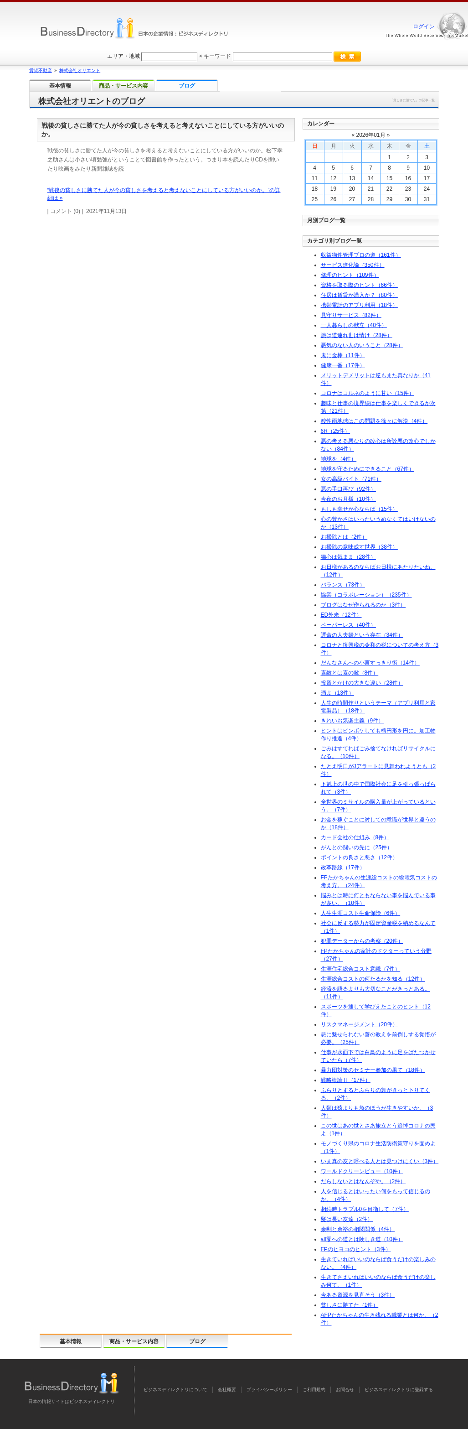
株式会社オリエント (79, 70)
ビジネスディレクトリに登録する (399, 1389)
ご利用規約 (314, 1389)
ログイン (424, 26)
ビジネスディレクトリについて (175, 1389)
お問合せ (345, 1389)
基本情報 (71, 1341)
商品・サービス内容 (134, 1341)
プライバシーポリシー (269, 1389)
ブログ (197, 1341)
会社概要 (227, 1389)
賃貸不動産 (40, 70)
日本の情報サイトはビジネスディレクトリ (71, 1401)
